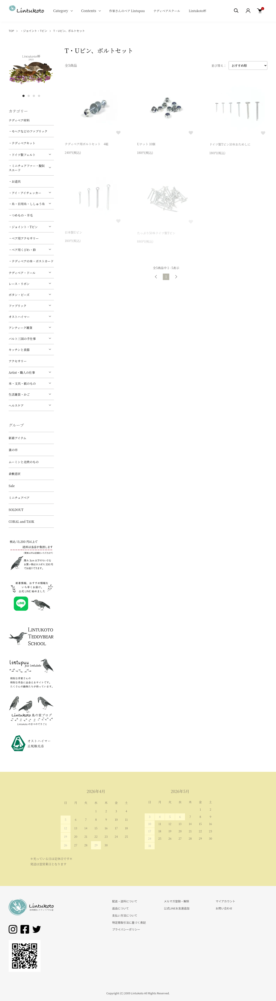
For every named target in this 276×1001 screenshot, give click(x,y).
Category (60, 10)
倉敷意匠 (15, 474)
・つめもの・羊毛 (21, 215)
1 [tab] (23, 96)
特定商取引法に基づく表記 (129, 922)
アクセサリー (18, 361)
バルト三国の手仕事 (22, 338)
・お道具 (15, 181)
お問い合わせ (224, 908)
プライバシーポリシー (126, 929)
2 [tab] (29, 96)
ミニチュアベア (19, 497)
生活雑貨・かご (19, 394)
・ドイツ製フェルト (22, 155)
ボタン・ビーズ (19, 295)
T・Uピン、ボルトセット (69, 31)
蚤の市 (13, 450)
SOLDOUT (16, 510)
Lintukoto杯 (197, 11)
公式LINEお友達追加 (177, 908)
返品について (120, 908)
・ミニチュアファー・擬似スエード (27, 167)
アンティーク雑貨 (20, 327)
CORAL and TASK (21, 521)
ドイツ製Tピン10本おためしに (230, 145)
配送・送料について (124, 901)
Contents (88, 10)
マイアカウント (225, 901)
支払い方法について (124, 915)
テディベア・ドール (22, 273)
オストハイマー (19, 316)
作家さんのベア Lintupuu (127, 11)
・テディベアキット (22, 143)
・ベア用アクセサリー (24, 238)
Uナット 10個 (146, 145)
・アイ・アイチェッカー (25, 193)
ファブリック (18, 306)
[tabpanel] (31, 69)
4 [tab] (39, 96)
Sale (12, 486)
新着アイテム (17, 438)
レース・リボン (19, 284)
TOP (11, 31)
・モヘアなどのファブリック (28, 131)
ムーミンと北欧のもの (24, 462)
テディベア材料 (19, 120)
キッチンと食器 (19, 349)
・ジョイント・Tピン (33, 31)
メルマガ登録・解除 (176, 901)
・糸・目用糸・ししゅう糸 (27, 204)
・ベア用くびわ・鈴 (22, 250)
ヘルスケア (16, 405)
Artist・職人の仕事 (22, 372)
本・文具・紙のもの (22, 383)
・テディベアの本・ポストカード (31, 261)
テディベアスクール (166, 11)
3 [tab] (34, 96)
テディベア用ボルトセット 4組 (86, 144)
